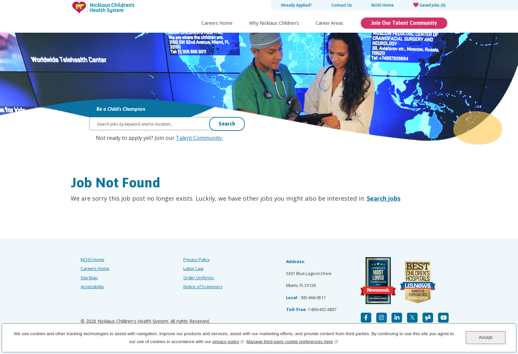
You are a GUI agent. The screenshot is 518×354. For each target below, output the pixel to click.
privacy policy (228, 341)
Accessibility (92, 287)
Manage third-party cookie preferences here (292, 341)
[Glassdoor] (428, 318)
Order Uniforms (198, 278)
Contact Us (341, 5)
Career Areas (329, 23)
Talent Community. (199, 137)
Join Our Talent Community (404, 23)
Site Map (89, 278)
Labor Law (193, 268)
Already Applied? (296, 5)
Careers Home (217, 23)
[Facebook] (366, 318)
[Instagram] (381, 318)
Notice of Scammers (203, 287)
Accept (485, 337)
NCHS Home (382, 5)
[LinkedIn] (396, 318)
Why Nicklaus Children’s (274, 23)
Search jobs (383, 198)
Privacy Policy (196, 259)
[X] (412, 318)
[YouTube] (443, 318)
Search (227, 124)
